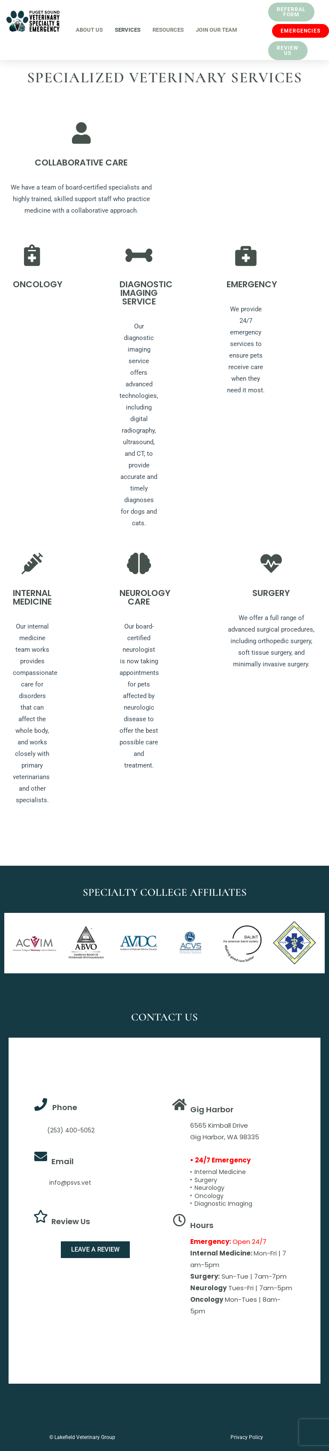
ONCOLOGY (38, 284)
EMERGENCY (252, 284)
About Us (89, 30)
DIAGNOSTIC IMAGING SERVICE (146, 292)
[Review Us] (40, 1216)
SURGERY (271, 593)
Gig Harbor (211, 1109)
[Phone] (40, 1104)
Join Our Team (216, 30)
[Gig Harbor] (179, 1104)
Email (62, 1161)
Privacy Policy (246, 1437)
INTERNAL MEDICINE (32, 597)
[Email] (40, 1156)
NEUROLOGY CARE (145, 597)
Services (128, 30)
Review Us (70, 1221)
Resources (168, 30)
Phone (64, 1107)
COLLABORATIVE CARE (81, 163)
